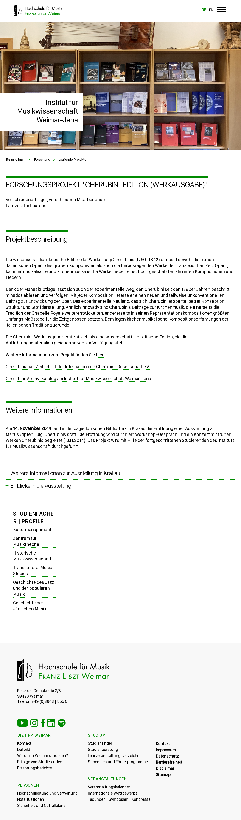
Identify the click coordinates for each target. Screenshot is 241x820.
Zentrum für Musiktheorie (26, 541)
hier (100, 354)
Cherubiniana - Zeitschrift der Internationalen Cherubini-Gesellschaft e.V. (78, 366)
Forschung (42, 159)
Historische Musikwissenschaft (32, 556)
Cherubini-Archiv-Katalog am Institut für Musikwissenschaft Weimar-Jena (78, 378)
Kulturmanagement (32, 529)
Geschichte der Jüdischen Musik (29, 606)
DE (204, 10)
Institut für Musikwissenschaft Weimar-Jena (47, 111)
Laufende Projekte (72, 159)
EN (211, 10)
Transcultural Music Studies (32, 570)
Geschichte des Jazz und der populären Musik (33, 588)
